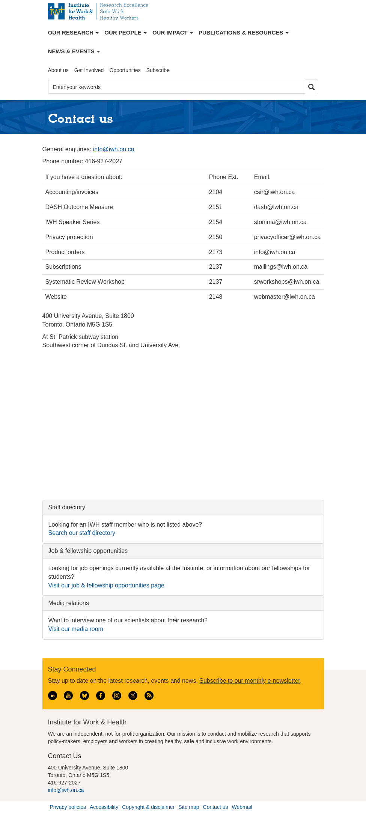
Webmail (242, 807)
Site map (188, 807)
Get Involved (89, 70)
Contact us (215, 807)
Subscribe (158, 70)
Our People (125, 32)
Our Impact (172, 32)
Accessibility (104, 807)
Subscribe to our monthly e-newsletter (249, 681)
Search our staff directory (81, 533)
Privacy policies (68, 807)
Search (311, 87)
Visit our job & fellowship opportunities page (106, 585)
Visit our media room (75, 629)
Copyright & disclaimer (148, 807)
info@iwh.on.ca (113, 149)
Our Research (73, 32)
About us (58, 70)
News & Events (74, 51)
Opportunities (124, 70)
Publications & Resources (244, 32)
